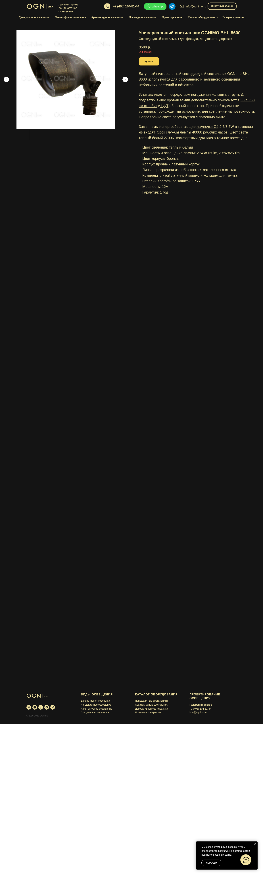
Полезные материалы (148, 712)
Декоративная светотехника (151, 708)
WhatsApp (158, 6)
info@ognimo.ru (196, 6)
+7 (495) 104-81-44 (126, 6)
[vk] (28, 707)
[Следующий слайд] (125, 79)
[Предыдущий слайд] (6, 79)
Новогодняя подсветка (142, 17)
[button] (149, 61)
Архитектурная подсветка (107, 17)
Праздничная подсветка (95, 712)
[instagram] (34, 707)
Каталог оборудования (202, 17)
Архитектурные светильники (151, 704)
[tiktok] (40, 707)
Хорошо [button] (211, 862)
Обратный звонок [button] (222, 6)
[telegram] (52, 707)
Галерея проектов (233, 17)
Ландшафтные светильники (151, 700)
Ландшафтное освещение (70, 17)
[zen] (46, 707)
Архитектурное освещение (96, 708)
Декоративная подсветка (34, 17)
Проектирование (172, 17)
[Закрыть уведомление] (255, 844)
